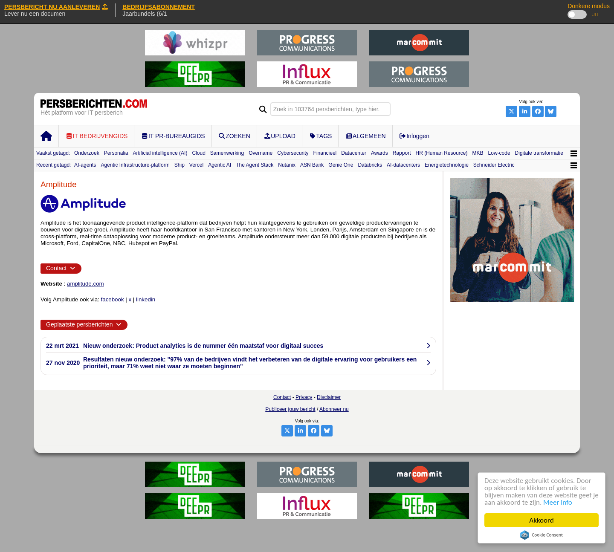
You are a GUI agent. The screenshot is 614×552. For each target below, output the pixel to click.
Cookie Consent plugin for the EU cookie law (541, 535)
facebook (112, 299)
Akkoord (542, 520)
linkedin (145, 299)
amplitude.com (85, 283)
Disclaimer (329, 397)
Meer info (557, 502)
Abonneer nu (334, 409)
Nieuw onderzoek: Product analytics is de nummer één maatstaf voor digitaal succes (203, 345)
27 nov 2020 (63, 362)
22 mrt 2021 (62, 345)
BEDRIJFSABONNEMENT (158, 6)
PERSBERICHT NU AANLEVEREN (56, 6)
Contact (282, 397)
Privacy (303, 397)
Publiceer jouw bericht (290, 409)
